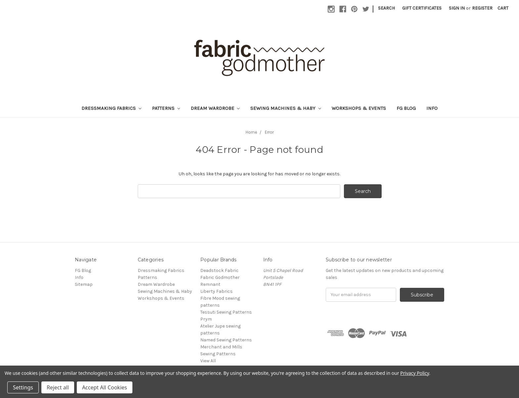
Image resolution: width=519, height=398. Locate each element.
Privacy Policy (414, 373)
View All (208, 361)
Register (482, 8)
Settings (23, 387)
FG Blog (406, 108)
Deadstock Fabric (219, 270)
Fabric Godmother (220, 277)
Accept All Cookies (104, 387)
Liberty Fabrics (216, 291)
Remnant (210, 284)
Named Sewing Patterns (226, 340)
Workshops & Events (359, 108)
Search (386, 8)
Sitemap (84, 284)
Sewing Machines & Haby (285, 108)
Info (432, 108)
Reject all (58, 387)
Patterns (166, 108)
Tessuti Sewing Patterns (226, 312)
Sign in (457, 8)
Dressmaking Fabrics (111, 108)
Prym (206, 319)
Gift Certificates (422, 8)
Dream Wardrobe (215, 108)
